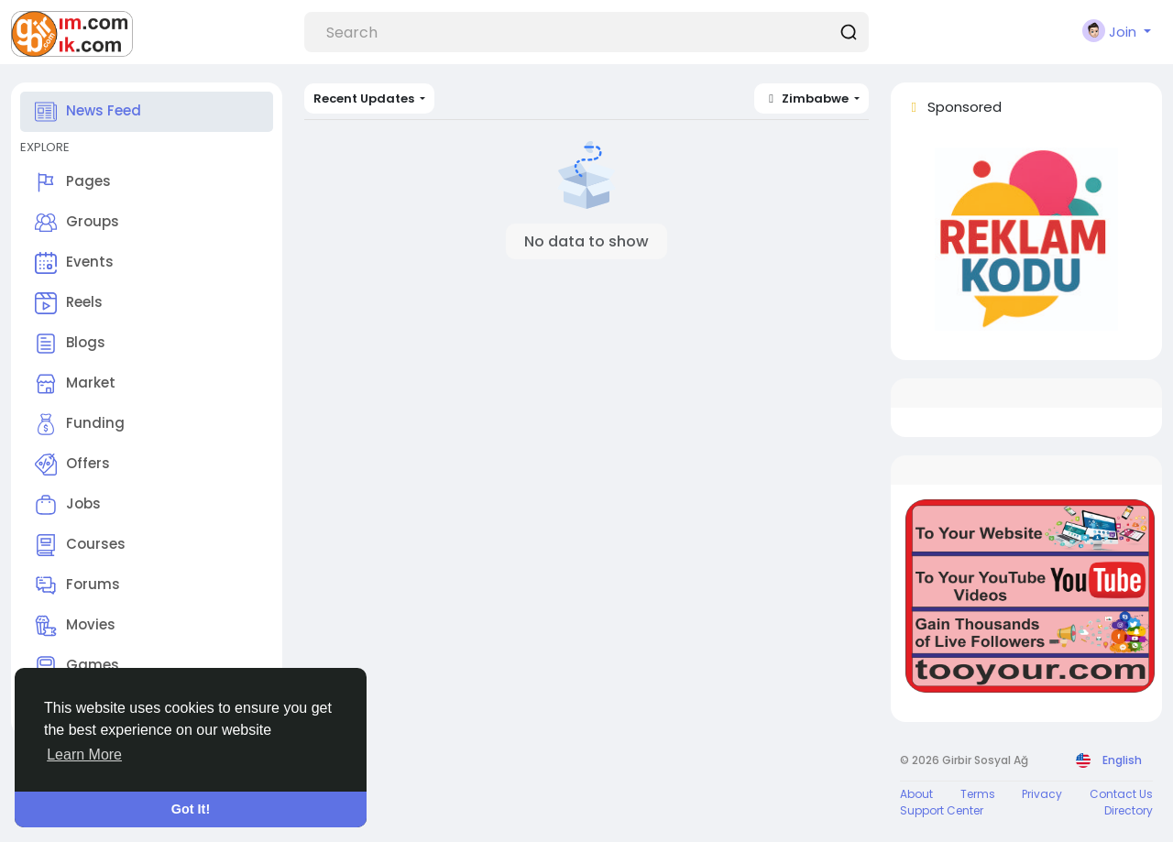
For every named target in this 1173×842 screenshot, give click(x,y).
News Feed (88, 112)
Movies (75, 626)
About (916, 794)
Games (77, 666)
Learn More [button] (84, 754)
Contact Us (1121, 794)
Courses (80, 545)
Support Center (941, 810)
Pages (73, 182)
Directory (1128, 810)
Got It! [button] (190, 809)
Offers (72, 465)
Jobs (68, 505)
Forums (77, 585)
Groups (77, 223)
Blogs (70, 344)
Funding (80, 424)
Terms (977, 794)
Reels (69, 303)
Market (75, 384)
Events (74, 263)
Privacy (1042, 794)
